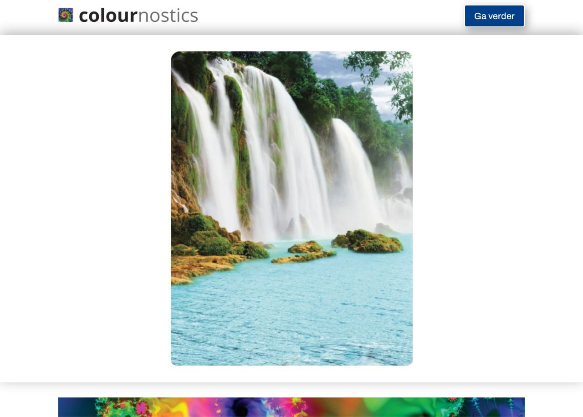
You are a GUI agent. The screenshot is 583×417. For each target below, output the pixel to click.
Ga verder (494, 16)
